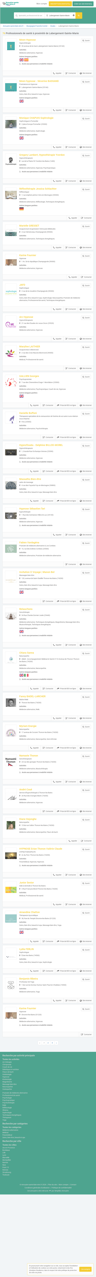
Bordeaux (6, 1233)
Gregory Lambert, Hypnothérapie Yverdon (48, 154)
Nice (4, 1247)
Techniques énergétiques (11, 1198)
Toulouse (5, 1257)
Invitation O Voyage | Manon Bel (43, 581)
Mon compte (42, 4)
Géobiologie (6, 1157)
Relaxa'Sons (32, 618)
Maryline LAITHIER (36, 351)
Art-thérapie (7, 1145)
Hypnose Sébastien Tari (39, 516)
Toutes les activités (10, 1142)
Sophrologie (7, 1195)
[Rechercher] (78, 15)
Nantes (5, 1245)
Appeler (57, 73)
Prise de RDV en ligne (66, 412)
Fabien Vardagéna (36, 550)
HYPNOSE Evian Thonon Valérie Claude (47, 864)
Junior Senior (33, 898)
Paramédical (7, 1217)
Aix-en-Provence (8, 1230)
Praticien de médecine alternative (15, 1175)
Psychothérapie (8, 1185)
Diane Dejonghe (34, 833)
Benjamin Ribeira (35, 997)
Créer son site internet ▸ (83, 4)
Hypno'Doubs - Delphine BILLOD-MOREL (48, 451)
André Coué (32, 802)
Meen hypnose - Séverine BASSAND (45, 81)
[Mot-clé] (29, 15)
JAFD (29, 288)
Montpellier (6, 1242)
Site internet (86, 73)
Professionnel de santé (11, 1178)
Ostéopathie (7, 1172)
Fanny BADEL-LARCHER (39, 705)
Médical (5, 1215)
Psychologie (7, 1180)
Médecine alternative (10, 1213)
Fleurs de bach (8, 1154)
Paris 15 (5, 1250)
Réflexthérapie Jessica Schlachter (44, 188)
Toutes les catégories (11, 1210)
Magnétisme (7, 1164)
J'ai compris (85, 1269)
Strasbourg (6, 1255)
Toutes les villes (9, 1227)
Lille (3, 1235)
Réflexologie (7, 1190)
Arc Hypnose (33, 320)
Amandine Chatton (36, 929)
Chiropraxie (6, 1147)
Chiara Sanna (33, 662)
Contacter (70, 73)
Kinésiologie (7, 1162)
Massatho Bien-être (37, 485)
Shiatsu (5, 1193)
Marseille (5, 1240)
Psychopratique (8, 1183)
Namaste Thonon (35, 768)
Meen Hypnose (34, 39)
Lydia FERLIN (33, 966)
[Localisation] (60, 15)
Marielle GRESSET (36, 225)
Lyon (4, 1238)
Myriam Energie (34, 737)
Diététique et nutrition (10, 1152)
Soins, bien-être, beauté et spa (13, 1220)
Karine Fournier (34, 256)
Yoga (4, 1202)
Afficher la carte (48, 1100)
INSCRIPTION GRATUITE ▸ (60, 4)
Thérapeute (6, 1200)
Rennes (5, 1252)
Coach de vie (7, 1149)
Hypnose (5, 1159)
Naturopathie (7, 1169)
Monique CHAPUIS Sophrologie (43, 117)
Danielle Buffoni (34, 419)
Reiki (4, 1188)
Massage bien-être (9, 1167)
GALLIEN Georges (36, 382)
